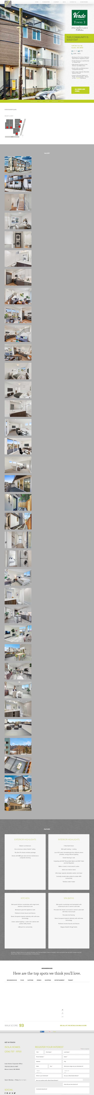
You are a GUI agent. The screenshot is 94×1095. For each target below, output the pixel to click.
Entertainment (59, 980)
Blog (64, 2)
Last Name (67, 1052)
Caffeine (30, 980)
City (65, 1062)
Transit (78, 78)
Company (56, 2)
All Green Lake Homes (80, 90)
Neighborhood (12, 980)
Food (22, 980)
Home (36, 2)
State (37, 1066)
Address (38, 1062)
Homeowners (84, 2)
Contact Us (73, 2)
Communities (45, 2)
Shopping (48, 980)
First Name (49, 1052)
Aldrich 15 (75, 1071)
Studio (47, 1071)
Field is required (84, 1049)
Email (65, 1057)
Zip (51, 1066)
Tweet (54, 1032)
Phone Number (40, 1057)
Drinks (39, 980)
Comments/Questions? (41, 1085)
